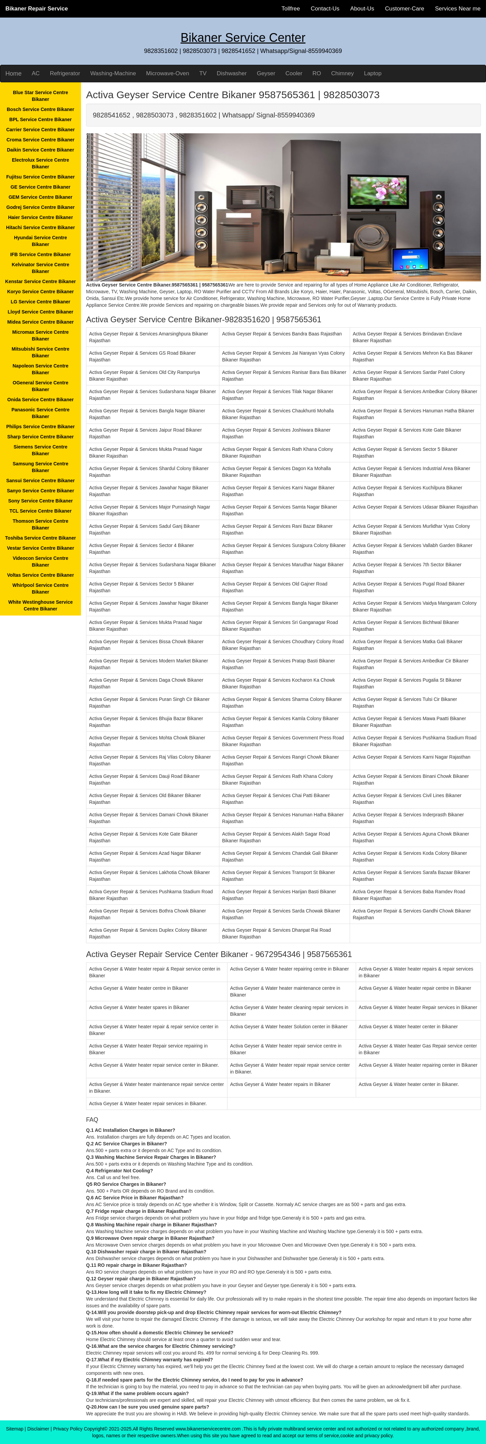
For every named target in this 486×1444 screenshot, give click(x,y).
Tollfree (290, 8)
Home (13, 73)
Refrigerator (65, 73)
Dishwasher (232, 73)
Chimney (342, 73)
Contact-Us (325, 8)
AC (36, 73)
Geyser (266, 73)
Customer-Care (404, 8)
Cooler (294, 73)
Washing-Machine (113, 73)
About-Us (362, 8)
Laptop (372, 73)
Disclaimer (38, 1429)
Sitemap (14, 1429)
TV (203, 73)
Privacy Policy (67, 1429)
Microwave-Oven (167, 73)
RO (317, 73)
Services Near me (458, 8)
